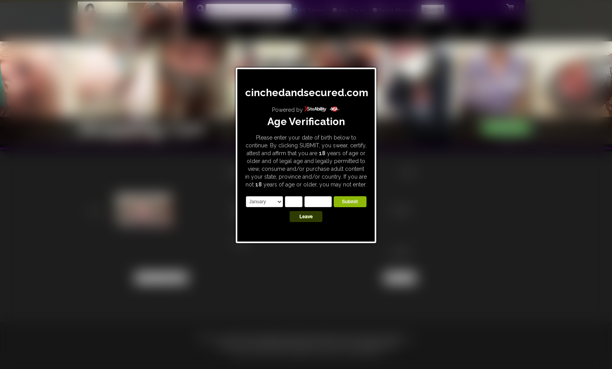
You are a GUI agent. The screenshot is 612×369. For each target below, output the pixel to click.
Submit (350, 201)
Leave (306, 216)
